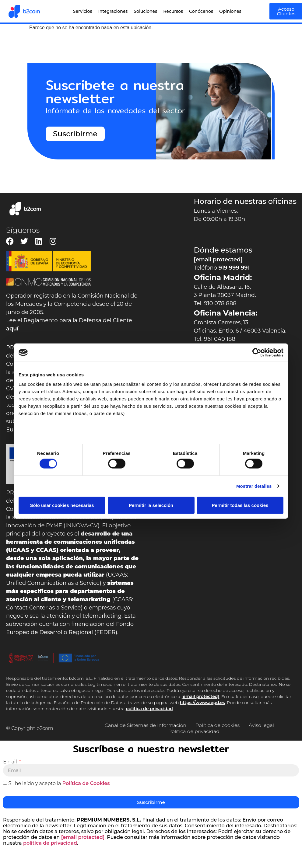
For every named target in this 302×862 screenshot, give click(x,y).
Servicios (82, 11)
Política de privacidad (193, 731)
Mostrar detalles (254, 486)
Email (10, 761)
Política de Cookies (86, 783)
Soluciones (145, 11)
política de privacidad (149, 708)
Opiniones (230, 11)
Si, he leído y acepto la (59, 783)
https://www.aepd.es (202, 702)
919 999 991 (234, 267)
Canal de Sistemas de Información (145, 725)
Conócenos (201, 11)
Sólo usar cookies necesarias (62, 505)
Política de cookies (217, 725)
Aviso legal (261, 725)
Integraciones (113, 11)
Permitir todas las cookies (240, 505)
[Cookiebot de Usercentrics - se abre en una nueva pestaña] (256, 352)
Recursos (173, 11)
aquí (12, 328)
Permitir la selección (151, 505)
